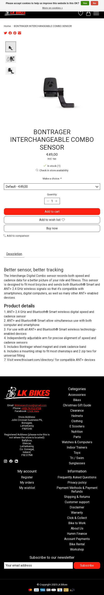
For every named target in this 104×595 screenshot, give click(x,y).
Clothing (77, 421)
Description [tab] (14, 254)
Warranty (77, 513)
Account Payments (77, 539)
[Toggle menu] (96, 13)
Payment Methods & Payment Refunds (77, 490)
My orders (27, 483)
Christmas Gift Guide (77, 405)
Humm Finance (77, 534)
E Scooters (76, 426)
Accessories (77, 395)
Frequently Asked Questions (77, 477)
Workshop (77, 549)
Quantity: (52, 194)
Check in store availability (52, 170)
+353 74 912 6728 (31, 408)
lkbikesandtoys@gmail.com (31, 405)
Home (7, 26)
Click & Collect (77, 518)
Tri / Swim (77, 458)
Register (27, 477)
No (94, 3)
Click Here (33, 411)
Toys (77, 453)
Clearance (77, 411)
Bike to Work (77, 523)
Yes (85, 3)
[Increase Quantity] (56, 201)
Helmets (77, 416)
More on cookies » (52, 8)
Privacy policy (77, 483)
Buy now (52, 228)
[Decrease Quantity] (48, 201)
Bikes (77, 400)
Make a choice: (52, 178)
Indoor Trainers (77, 447)
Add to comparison (16, 235)
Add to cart (52, 212)
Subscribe (87, 565)
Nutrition (77, 432)
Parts (77, 437)
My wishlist (27, 488)
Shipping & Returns (77, 497)
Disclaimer (77, 507)
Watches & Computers (77, 442)
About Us (77, 528)
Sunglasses (77, 463)
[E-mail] (38, 565)
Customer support (77, 502)
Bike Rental (77, 544)
